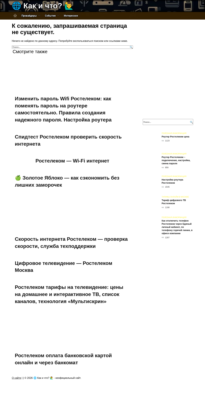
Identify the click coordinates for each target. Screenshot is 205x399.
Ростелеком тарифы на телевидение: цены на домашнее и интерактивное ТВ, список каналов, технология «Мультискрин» (69, 294)
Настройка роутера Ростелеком (172, 181)
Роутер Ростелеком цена (175, 136)
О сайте (16, 378)
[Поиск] (131, 47)
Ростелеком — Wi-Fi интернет (72, 161)
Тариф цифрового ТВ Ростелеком (174, 202)
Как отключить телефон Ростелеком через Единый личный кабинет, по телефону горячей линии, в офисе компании (177, 227)
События (50, 15)
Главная (15, 15)
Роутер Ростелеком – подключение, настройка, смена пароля (176, 160)
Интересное (71, 15)
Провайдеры (29, 15)
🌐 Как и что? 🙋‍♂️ (43, 6)
